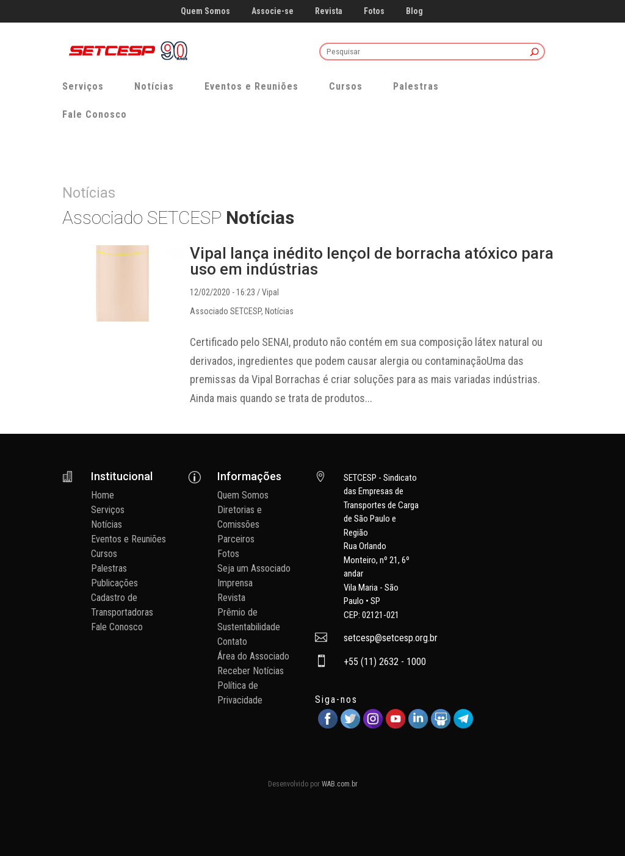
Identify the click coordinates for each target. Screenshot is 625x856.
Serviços (83, 86)
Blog (414, 11)
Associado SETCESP (225, 311)
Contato (232, 641)
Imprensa (235, 583)
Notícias (154, 86)
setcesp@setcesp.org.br (391, 638)
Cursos (346, 86)
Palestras (416, 86)
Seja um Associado (254, 568)
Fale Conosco (94, 114)
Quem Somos (205, 11)
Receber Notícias (250, 671)
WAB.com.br (340, 784)
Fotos (374, 11)
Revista (328, 11)
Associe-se (272, 11)
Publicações (114, 583)
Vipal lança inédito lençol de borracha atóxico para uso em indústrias (372, 261)
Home (102, 495)
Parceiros (236, 539)
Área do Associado (253, 656)
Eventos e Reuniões (251, 86)
